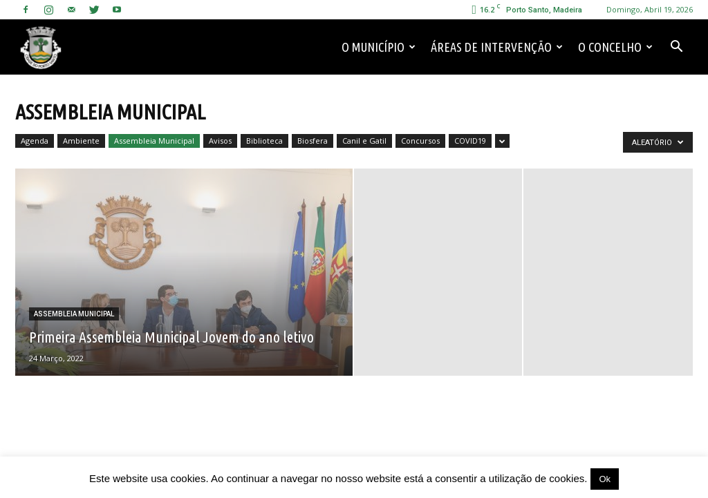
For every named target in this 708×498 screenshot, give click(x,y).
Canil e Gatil (364, 140)
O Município (379, 47)
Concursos (420, 140)
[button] (676, 47)
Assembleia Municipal (154, 140)
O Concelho (615, 47)
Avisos (220, 140)
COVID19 (470, 140)
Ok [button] (605, 479)
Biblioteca (264, 140)
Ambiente (81, 140)
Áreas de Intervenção (497, 47)
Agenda (34, 140)
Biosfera (312, 140)
